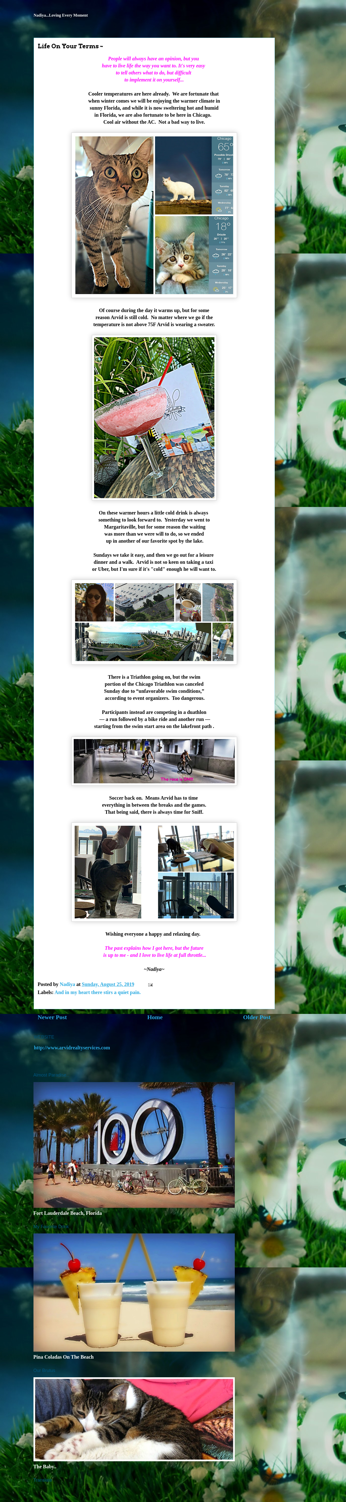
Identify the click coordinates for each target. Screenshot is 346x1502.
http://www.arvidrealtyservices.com (72, 1047)
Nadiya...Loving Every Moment (61, 15)
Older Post (257, 1017)
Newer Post (52, 1017)
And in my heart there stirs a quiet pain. (98, 992)
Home (155, 1017)
